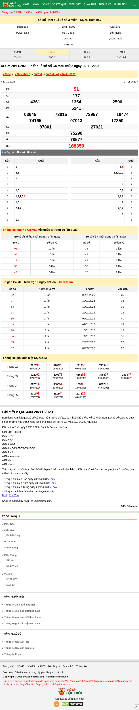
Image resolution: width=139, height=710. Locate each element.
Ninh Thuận (12, 566)
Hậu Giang (68, 32)
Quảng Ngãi (115, 38)
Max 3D (10, 585)
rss (56, 704)
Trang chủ (8, 666)
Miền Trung (10, 555)
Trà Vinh (11, 541)
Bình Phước (68, 26)
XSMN (36, 4)
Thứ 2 (52, 52)
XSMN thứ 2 (22, 74)
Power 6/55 (22, 32)
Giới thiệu (8, 672)
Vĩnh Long (12, 547)
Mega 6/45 (12, 578)
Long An (68, 38)
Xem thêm (66, 282)
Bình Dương (13, 535)
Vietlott (75, 4)
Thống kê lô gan (13, 654)
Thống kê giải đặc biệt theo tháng (22, 617)
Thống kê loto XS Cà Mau (20, 229)
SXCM (38, 74)
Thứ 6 (52, 57)
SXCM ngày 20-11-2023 (60, 74)
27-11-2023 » (131, 81)
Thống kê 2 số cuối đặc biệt (19, 604)
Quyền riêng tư (46, 672)
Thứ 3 (87, 52)
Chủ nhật (122, 57)
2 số (20, 152)
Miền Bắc (22, 26)
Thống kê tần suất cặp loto (19, 648)
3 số (31, 152)
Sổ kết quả (59, 4)
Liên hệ (59, 672)
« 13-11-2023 (8, 81)
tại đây (51, 479)
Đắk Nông (115, 32)
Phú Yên (14, 495)
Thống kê (105, 4)
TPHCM (68, 44)
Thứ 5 (17, 57)
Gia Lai (10, 560)
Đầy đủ (8, 152)
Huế (4, 495)
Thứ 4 (121, 52)
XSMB (26, 4)
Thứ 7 (87, 57)
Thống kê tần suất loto (16, 641)
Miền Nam (9, 530)
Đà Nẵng (115, 26)
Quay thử (90, 4)
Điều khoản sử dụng (26, 672)
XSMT (45, 4)
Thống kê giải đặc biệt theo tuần (22, 611)
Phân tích (120, 4)
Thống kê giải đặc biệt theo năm (22, 623)
